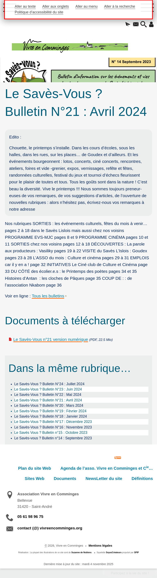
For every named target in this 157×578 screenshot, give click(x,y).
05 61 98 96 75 (30, 516)
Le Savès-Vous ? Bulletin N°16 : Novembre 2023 (53, 427)
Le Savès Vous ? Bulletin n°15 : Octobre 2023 (50, 433)
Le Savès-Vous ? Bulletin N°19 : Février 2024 (50, 411)
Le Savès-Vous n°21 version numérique (50, 339)
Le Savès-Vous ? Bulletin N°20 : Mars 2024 (48, 405)
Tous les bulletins (48, 296)
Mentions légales (100, 545)
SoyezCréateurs (113, 552)
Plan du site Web (34, 468)
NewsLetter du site (104, 478)
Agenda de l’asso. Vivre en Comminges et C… (106, 468)
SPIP (136, 552)
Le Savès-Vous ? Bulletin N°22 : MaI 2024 (47, 395)
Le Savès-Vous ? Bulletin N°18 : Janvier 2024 (50, 416)
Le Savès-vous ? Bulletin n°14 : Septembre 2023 (53, 438)
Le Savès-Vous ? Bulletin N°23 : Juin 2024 (48, 389)
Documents (65, 478)
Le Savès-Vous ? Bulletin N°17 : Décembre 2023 (53, 422)
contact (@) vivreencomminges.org (49, 528)
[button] (128, 24)
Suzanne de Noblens (81, 552)
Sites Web (34, 478)
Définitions (142, 478)
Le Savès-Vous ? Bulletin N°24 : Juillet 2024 (49, 384)
